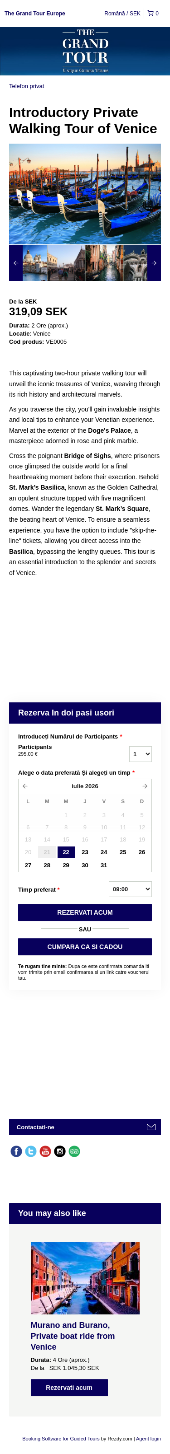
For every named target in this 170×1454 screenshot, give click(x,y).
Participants (58, 750)
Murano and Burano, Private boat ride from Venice (73, 1336)
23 (85, 852)
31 (104, 865)
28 (47, 865)
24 (104, 852)
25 (123, 852)
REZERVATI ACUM (84, 912)
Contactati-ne (35, 1127)
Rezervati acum (69, 1387)
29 (66, 865)
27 (28, 865)
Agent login (148, 1438)
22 (66, 852)
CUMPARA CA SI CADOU (85, 946)
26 (142, 852)
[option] (28, 263)
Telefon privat (26, 86)
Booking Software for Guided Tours (61, 1438)
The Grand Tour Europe (35, 13)
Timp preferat (39, 890)
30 (85, 865)
